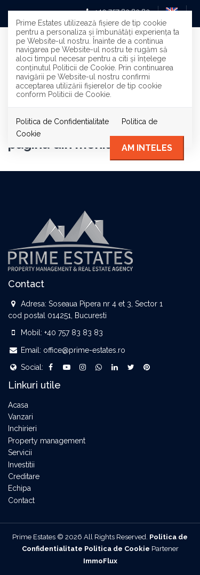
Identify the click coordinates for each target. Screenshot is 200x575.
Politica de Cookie (117, 549)
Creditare (23, 476)
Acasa (18, 405)
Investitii (21, 464)
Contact (21, 500)
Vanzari (20, 416)
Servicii (20, 452)
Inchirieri (22, 428)
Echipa (19, 488)
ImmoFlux (100, 561)
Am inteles (147, 148)
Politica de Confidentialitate (62, 121)
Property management (46, 440)
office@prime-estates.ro (84, 350)
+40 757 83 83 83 (73, 332)
